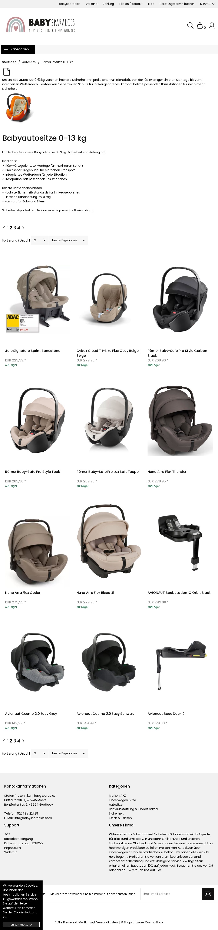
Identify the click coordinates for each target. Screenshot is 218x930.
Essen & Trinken (120, 818)
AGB (7, 834)
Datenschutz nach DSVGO (23, 843)
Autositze (116, 804)
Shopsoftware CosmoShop (143, 922)
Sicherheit (116, 813)
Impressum (12, 848)
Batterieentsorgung (18, 839)
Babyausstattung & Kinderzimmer (133, 809)
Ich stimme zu (21, 924)
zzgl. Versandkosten (103, 922)
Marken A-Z (117, 795)
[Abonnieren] (208, 894)
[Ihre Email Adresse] (171, 894)
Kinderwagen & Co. (123, 800)
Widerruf (10, 852)
